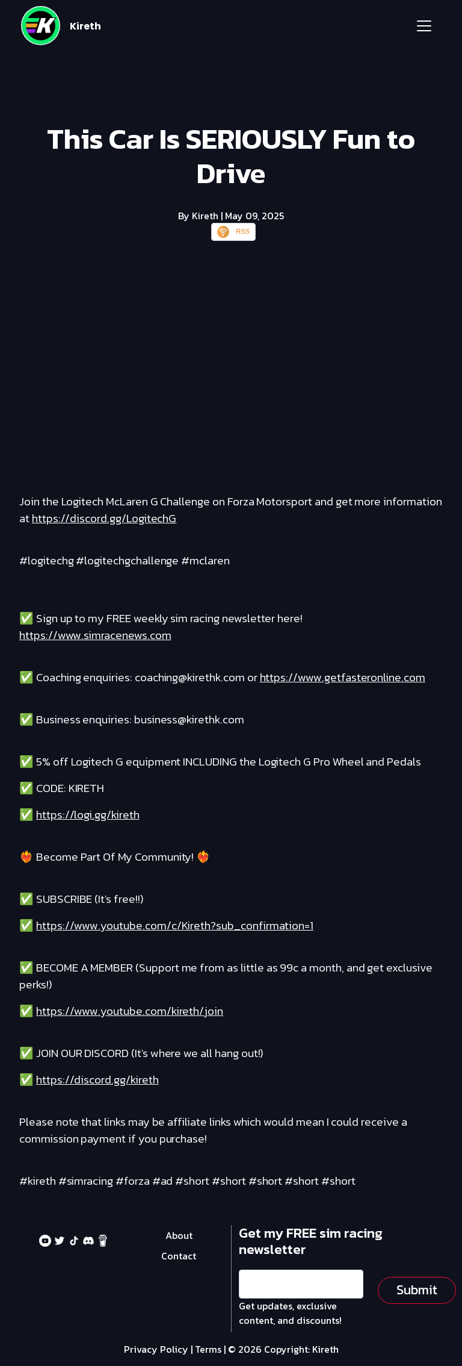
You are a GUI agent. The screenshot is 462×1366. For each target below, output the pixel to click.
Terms (208, 1349)
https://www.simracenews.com (95, 635)
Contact (178, 1256)
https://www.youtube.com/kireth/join (129, 1011)
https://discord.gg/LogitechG (104, 518)
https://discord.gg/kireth (97, 1079)
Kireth (85, 26)
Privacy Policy (156, 1349)
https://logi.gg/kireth (88, 814)
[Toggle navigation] (424, 26)
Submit (416, 1290)
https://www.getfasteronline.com (342, 677)
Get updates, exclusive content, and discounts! (290, 1313)
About (178, 1235)
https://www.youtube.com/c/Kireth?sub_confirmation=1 (174, 925)
